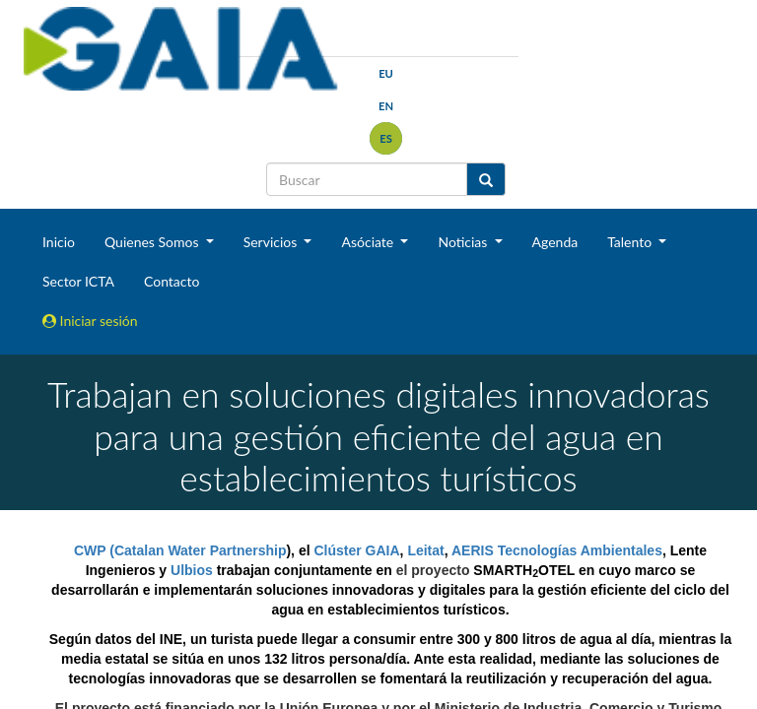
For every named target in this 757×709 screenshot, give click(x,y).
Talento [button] (631, 241)
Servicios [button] (272, 241)
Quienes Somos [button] (153, 241)
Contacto (171, 281)
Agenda (555, 241)
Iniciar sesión (90, 320)
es (385, 138)
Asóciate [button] (368, 241)
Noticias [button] (464, 241)
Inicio (58, 241)
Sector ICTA (78, 281)
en (385, 105)
